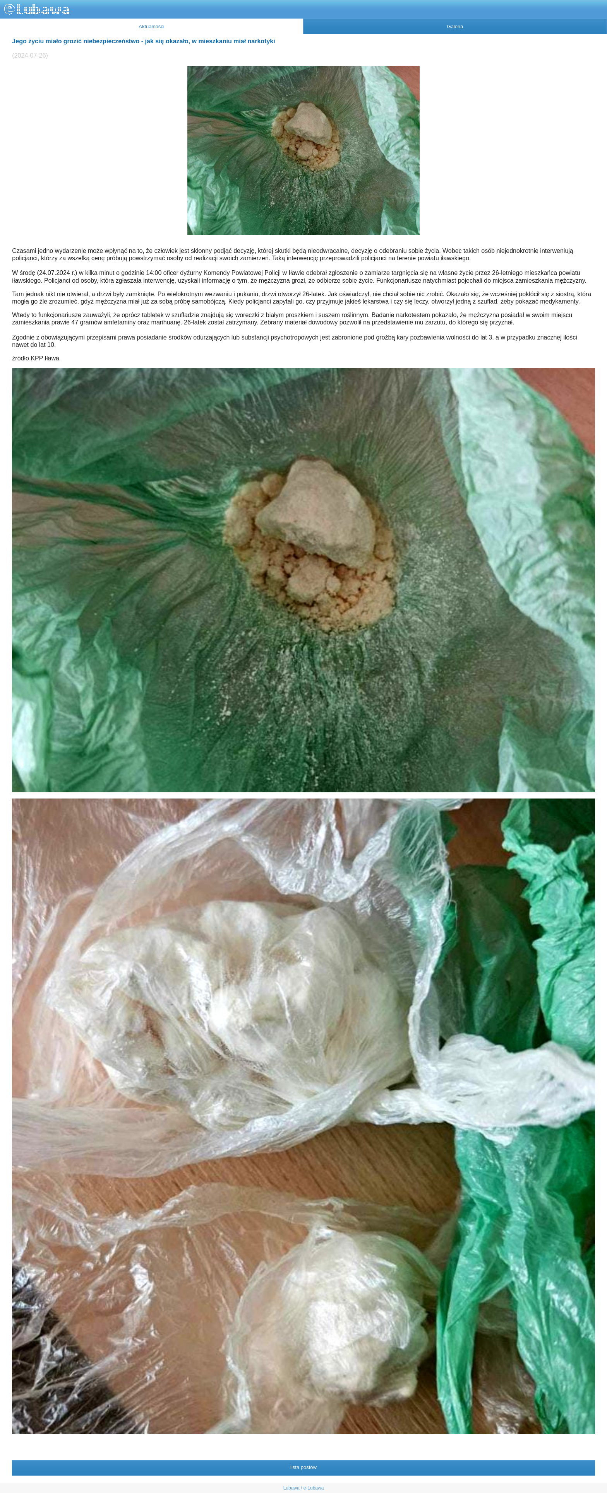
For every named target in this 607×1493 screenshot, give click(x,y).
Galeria (455, 26)
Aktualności (151, 26)
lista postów (303, 1467)
